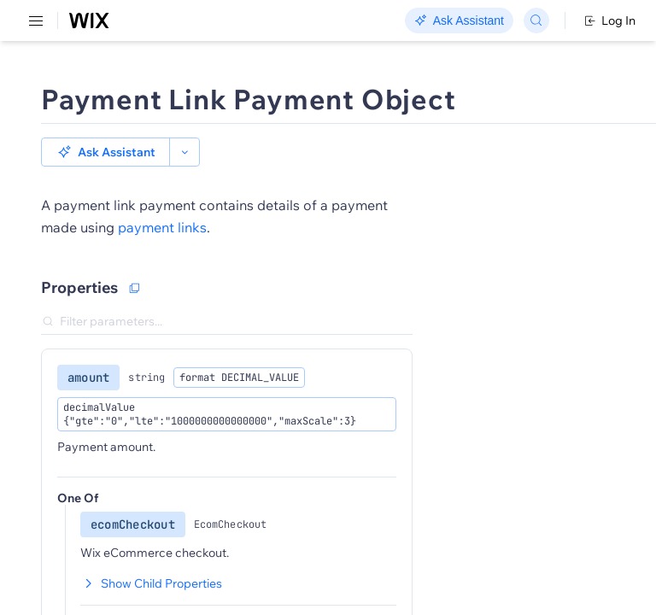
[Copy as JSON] (134, 287)
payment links (162, 227)
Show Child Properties (151, 583)
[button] (105, 152)
